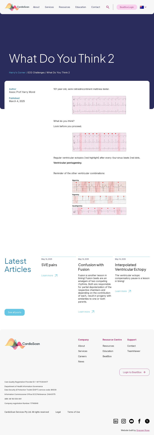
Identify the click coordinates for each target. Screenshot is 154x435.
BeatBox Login (127, 7)
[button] (80, 7)
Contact (95, 7)
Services (49, 7)
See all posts (14, 312)
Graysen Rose (142, 430)
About (36, 7)
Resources (64, 7)
